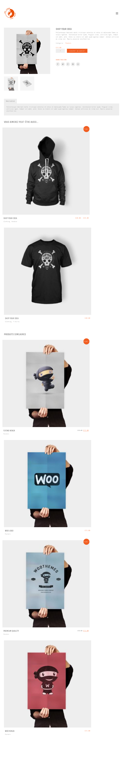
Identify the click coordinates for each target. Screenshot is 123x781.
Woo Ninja (9, 731)
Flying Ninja (9, 430)
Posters (68, 43)
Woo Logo (9, 530)
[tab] (10, 101)
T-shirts (16, 321)
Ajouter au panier (77, 51)
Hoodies (14, 221)
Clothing (6, 221)
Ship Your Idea (10, 218)
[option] (27, 51)
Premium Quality (11, 631)
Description (10, 101)
